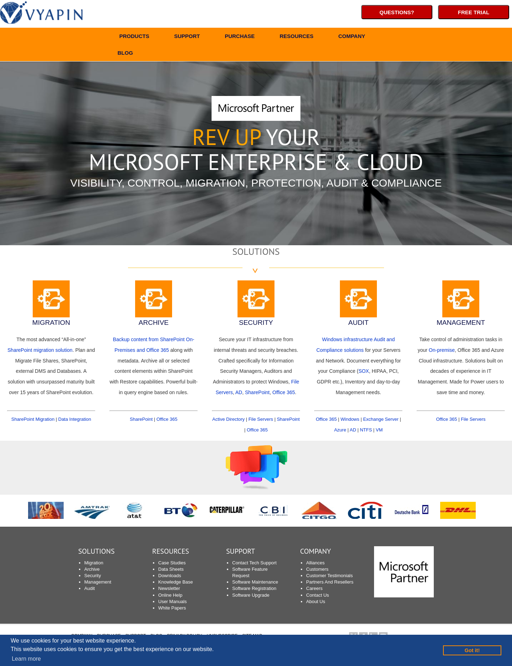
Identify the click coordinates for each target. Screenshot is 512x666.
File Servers (261, 419)
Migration (93, 562)
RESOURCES (296, 37)
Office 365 (166, 419)
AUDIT (358, 322)
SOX (363, 371)
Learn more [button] (26, 659)
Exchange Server (381, 419)
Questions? (396, 12)
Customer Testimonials (329, 575)
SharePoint (141, 419)
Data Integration (74, 419)
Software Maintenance (255, 582)
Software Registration (254, 588)
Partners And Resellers (329, 582)
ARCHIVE (154, 322)
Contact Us (317, 595)
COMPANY (351, 37)
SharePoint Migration (32, 419)
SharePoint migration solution (40, 350)
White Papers (172, 608)
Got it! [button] (472, 650)
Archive (92, 569)
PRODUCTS (134, 37)
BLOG (125, 54)
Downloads (169, 575)
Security (92, 575)
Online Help (170, 595)
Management (97, 582)
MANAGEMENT (461, 322)
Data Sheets (171, 569)
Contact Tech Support (254, 562)
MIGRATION (51, 322)
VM (379, 430)
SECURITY (256, 322)
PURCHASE (240, 37)
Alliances (315, 562)
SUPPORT (187, 37)
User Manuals (172, 601)
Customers (317, 569)
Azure (340, 430)
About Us (315, 601)
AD (238, 392)
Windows (350, 419)
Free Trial (473, 12)
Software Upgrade (251, 595)
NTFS (366, 430)
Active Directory (228, 419)
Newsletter (169, 588)
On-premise (442, 350)
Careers (314, 588)
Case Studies (172, 562)
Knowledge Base (175, 582)
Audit (89, 588)
